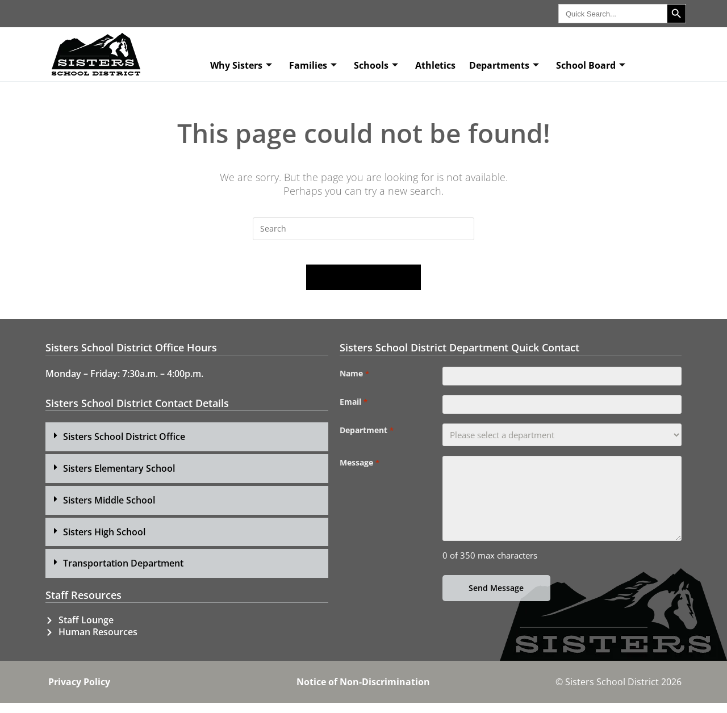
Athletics (435, 65)
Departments (504, 65)
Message (359, 481)
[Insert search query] (363, 228)
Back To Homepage (363, 287)
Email (353, 416)
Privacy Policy (79, 692)
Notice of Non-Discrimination (363, 692)
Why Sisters (241, 65)
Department (366, 448)
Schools (376, 65)
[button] (186, 447)
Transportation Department (123, 573)
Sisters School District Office (124, 447)
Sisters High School (104, 541)
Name (354, 384)
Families (313, 65)
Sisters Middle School (109, 510)
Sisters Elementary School (119, 478)
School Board (590, 65)
